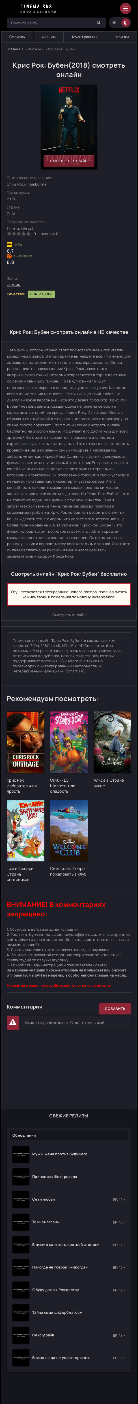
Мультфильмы (85, 36)
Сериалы (17, 36)
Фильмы (49, 36)
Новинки (121, 36)
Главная (13, 49)
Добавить (115, 1008)
